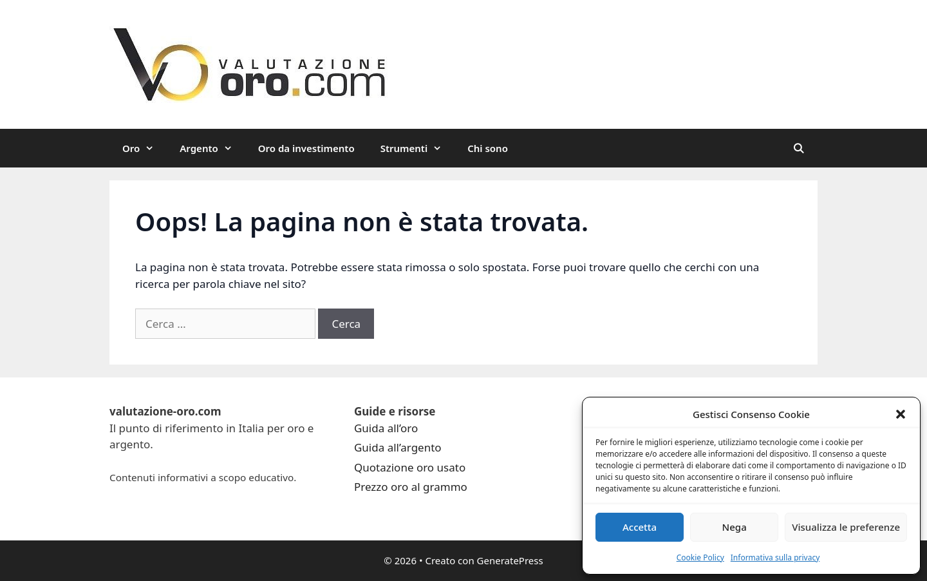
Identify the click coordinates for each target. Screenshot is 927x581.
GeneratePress (510, 560)
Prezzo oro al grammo (410, 486)
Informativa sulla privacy (775, 557)
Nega (734, 526)
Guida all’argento (398, 447)
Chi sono (487, 148)
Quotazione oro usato (409, 467)
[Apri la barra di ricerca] (799, 148)
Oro (144, 148)
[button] (900, 414)
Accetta (640, 526)
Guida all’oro (386, 428)
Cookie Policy (700, 557)
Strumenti (417, 148)
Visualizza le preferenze (846, 526)
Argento (212, 148)
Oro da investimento (306, 148)
